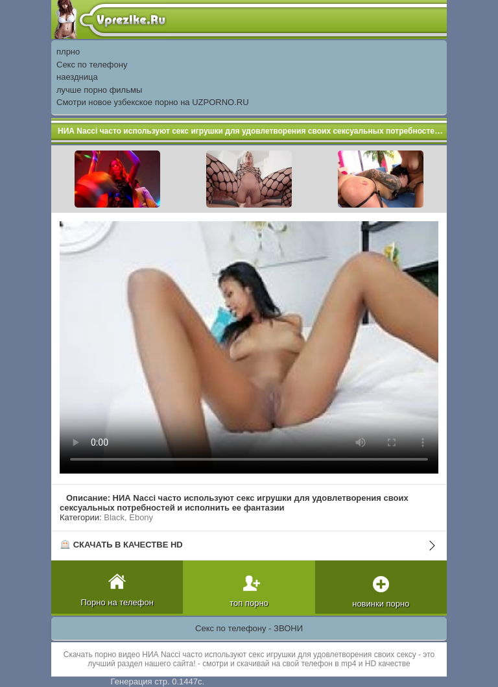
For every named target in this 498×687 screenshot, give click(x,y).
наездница (77, 77)
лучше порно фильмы (99, 90)
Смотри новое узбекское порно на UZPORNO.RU (152, 102)
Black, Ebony (128, 517)
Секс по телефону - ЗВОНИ (249, 628)
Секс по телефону (91, 64)
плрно (68, 51)
